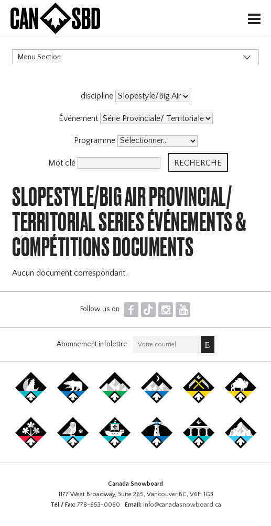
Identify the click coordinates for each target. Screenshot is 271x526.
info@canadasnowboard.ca (182, 504)
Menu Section (39, 57)
